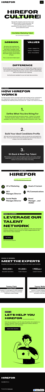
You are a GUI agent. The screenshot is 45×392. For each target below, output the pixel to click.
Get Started (8, 237)
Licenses (37, 389)
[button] (42, 2)
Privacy (42, 389)
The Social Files (12, 288)
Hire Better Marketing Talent (22, 33)
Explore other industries (12, 328)
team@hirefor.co (5, 382)
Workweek (10, 389)
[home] (8, 2)
